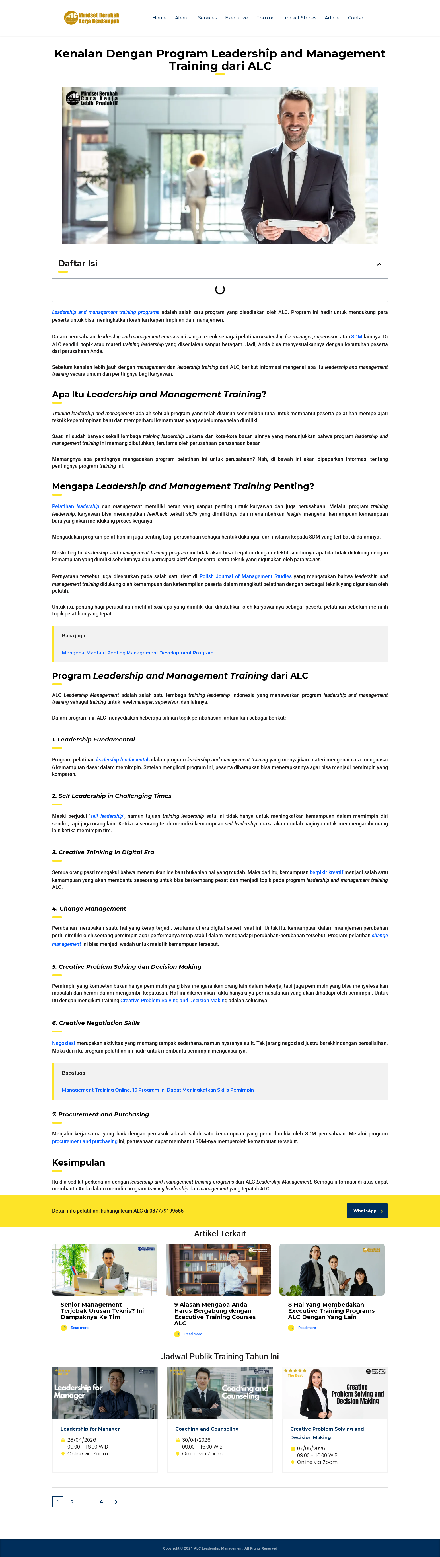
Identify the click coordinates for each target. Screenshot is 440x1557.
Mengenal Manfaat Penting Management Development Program (137, 653)
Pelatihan (75, 506)
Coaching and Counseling (207, 1429)
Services (207, 17)
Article (332, 17)
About (182, 17)
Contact (357, 17)
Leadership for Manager (90, 1429)
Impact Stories (299, 17)
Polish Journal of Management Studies (246, 576)
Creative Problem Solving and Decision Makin (172, 1000)
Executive (236, 17)
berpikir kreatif (326, 872)
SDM (356, 337)
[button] (379, 264)
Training (265, 17)
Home (159, 17)
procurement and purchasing (85, 1141)
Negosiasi (63, 1043)
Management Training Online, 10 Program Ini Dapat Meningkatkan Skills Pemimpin (158, 1090)
